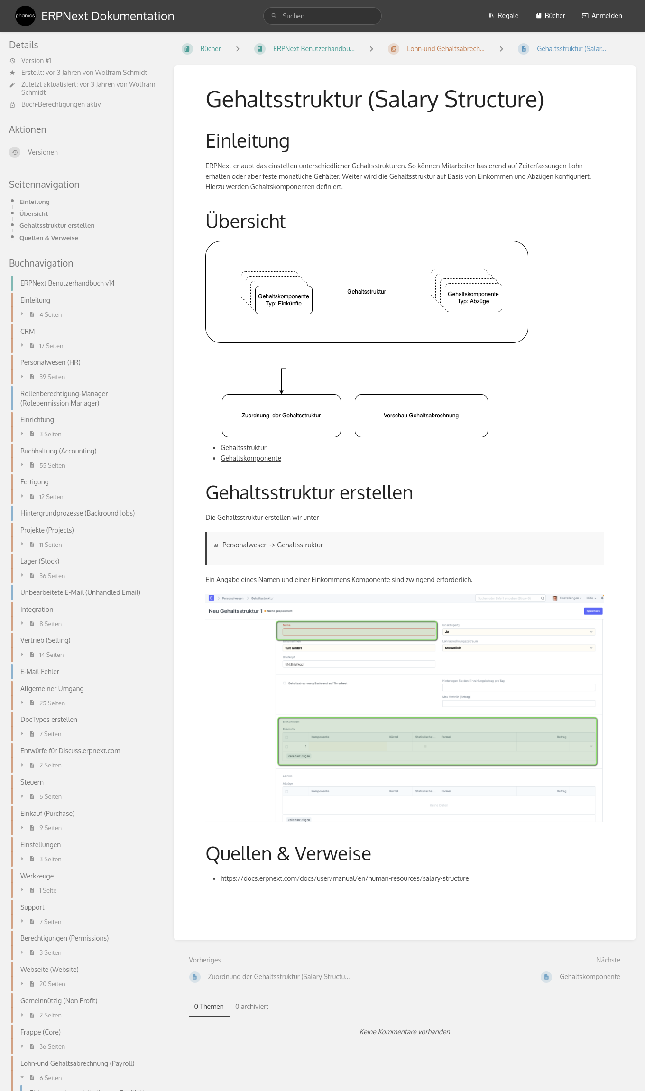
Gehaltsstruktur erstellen (57, 225)
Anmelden (602, 15)
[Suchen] (274, 16)
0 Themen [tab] (209, 1006)
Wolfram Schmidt (121, 72)
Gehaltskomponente (251, 458)
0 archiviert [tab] (251, 1006)
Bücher (550, 15)
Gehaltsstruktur (244, 448)
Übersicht (33, 213)
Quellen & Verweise (48, 237)
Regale (503, 15)
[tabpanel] (405, 1031)
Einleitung (34, 201)
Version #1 (30, 61)
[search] (322, 16)
